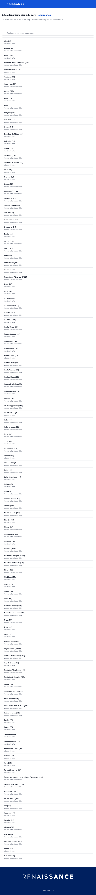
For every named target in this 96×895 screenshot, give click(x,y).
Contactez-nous (48, 891)
